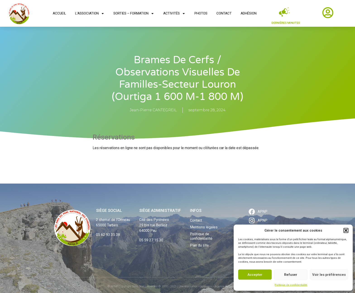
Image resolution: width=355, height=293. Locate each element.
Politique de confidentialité (291, 284)
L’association (89, 13)
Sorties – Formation (133, 13)
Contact (224, 13)
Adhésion (249, 13)
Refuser (290, 275)
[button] (346, 230)
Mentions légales (204, 227)
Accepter (254, 275)
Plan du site (199, 245)
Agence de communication (231, 286)
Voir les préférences (329, 275)
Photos (200, 13)
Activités (174, 13)
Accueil (59, 13)
